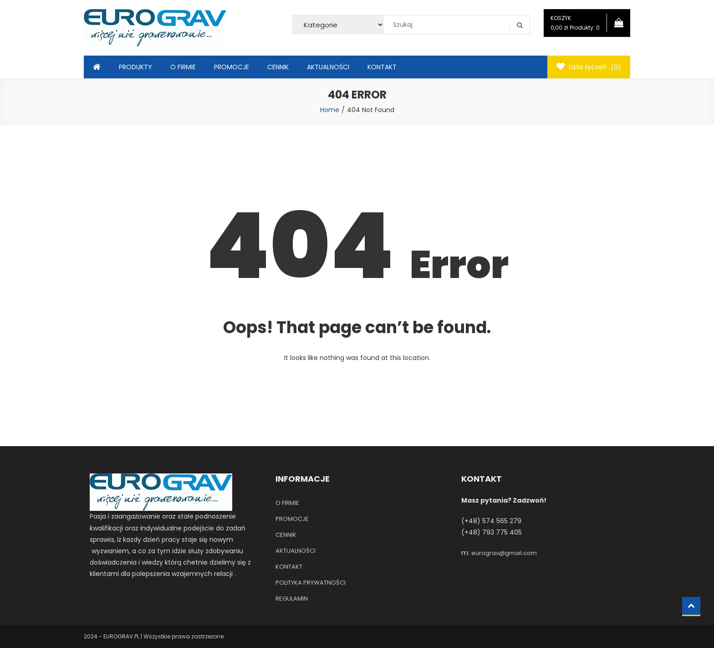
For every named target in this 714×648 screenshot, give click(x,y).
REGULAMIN (291, 598)
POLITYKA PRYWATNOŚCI (310, 582)
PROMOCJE (231, 67)
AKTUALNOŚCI (328, 67)
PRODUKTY (135, 67)
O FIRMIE (183, 67)
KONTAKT (382, 67)
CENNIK (278, 67)
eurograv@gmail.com (504, 553)
